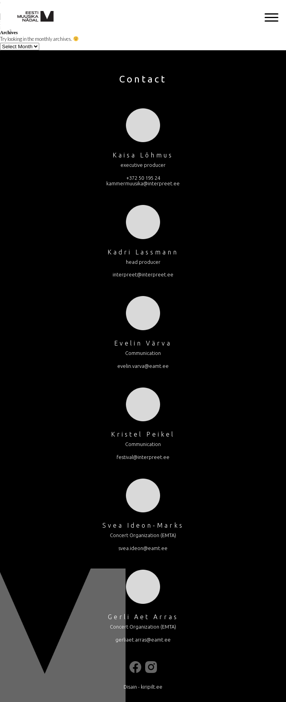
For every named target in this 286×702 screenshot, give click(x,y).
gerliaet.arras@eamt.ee (143, 639)
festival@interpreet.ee (143, 457)
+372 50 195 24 (143, 178)
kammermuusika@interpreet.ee (143, 183)
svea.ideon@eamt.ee (143, 548)
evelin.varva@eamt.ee (143, 366)
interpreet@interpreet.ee (143, 274)
